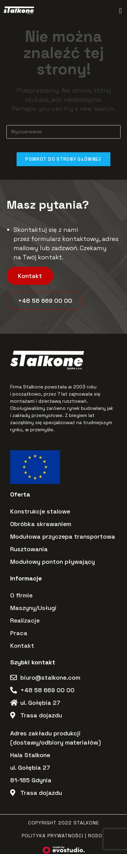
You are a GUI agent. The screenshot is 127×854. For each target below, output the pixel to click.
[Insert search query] (63, 132)
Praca (18, 633)
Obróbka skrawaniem (40, 524)
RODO (95, 836)
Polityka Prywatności (52, 836)
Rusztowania (29, 549)
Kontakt (22, 645)
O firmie (21, 595)
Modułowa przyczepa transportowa (62, 536)
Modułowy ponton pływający (52, 561)
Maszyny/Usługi (33, 608)
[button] (120, 10)
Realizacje (25, 620)
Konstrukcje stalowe (40, 511)
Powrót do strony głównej (63, 159)
